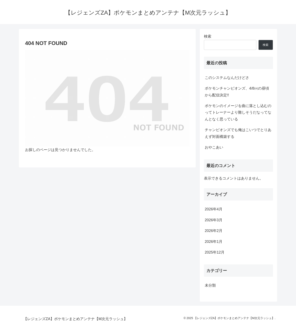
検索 (207, 36)
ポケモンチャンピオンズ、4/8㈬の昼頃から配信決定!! (237, 91)
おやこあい (214, 147)
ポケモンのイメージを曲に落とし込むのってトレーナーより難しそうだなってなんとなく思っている (238, 112)
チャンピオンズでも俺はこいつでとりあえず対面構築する (238, 133)
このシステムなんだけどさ (227, 78)
